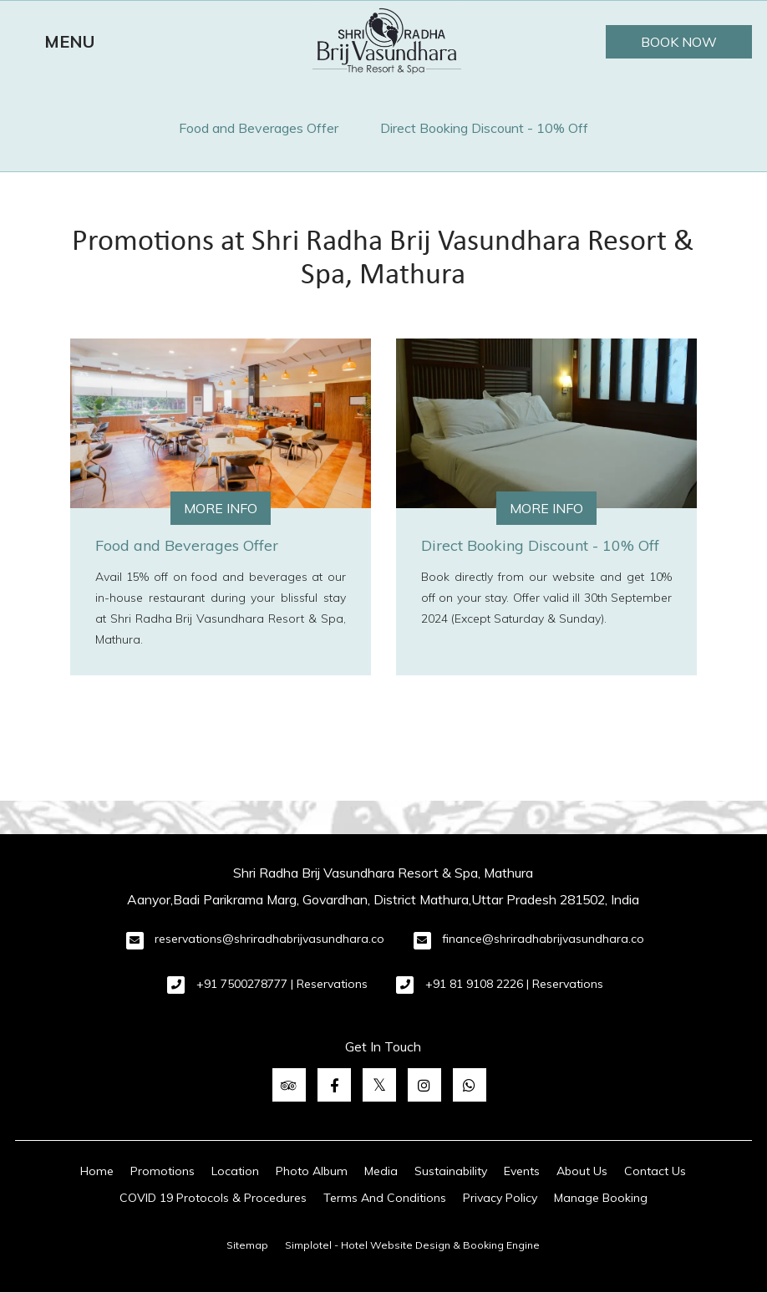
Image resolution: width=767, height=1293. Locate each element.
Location (235, 1170)
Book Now (679, 41)
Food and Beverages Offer (258, 128)
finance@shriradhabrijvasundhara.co (543, 938)
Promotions (162, 1170)
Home (97, 1170)
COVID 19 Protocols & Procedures (213, 1197)
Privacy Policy (500, 1197)
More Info (220, 508)
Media (381, 1170)
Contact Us (655, 1170)
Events (522, 1170)
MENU (69, 41)
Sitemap (247, 1245)
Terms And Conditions (287, 40)
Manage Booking (601, 1197)
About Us (581, 1170)
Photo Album (312, 1170)
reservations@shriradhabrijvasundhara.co (269, 938)
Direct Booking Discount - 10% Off (484, 128)
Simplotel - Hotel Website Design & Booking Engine (412, 1245)
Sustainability (450, 1170)
